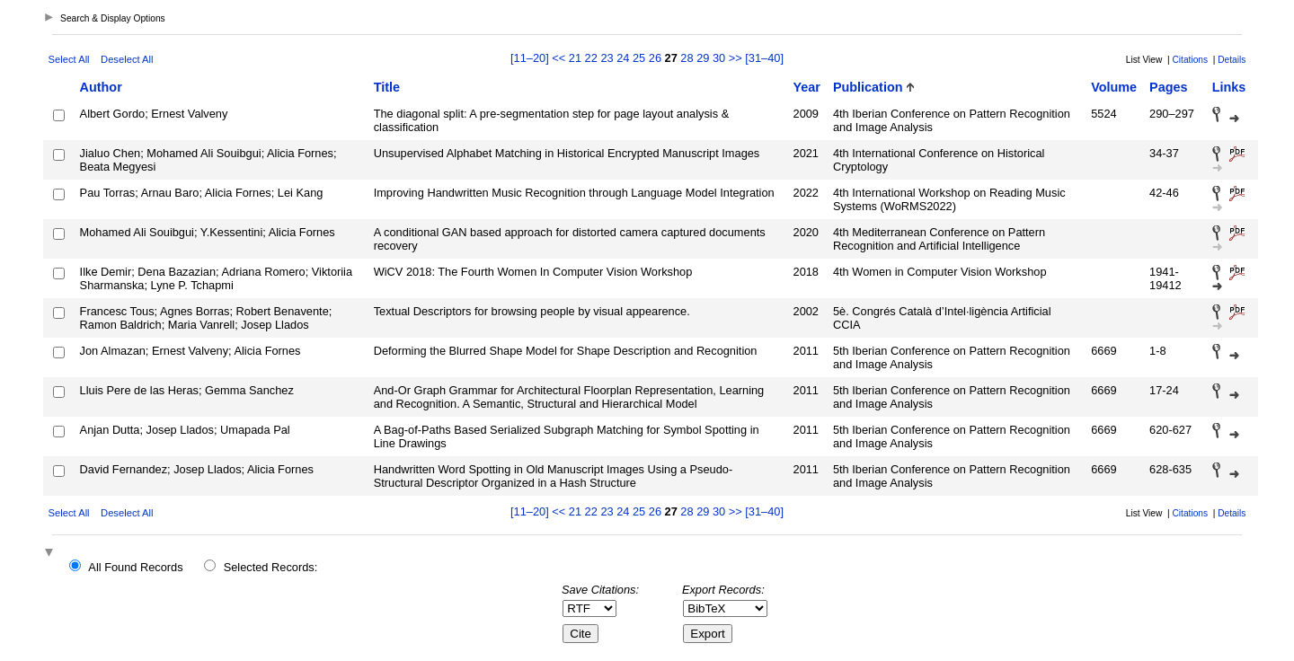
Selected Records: (271, 567)
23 (606, 58)
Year (806, 87)
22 (591, 58)
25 (639, 58)
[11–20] (531, 58)
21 (575, 58)
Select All (69, 59)
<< (558, 58)
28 (686, 58)
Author (101, 87)
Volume (1114, 87)
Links (1229, 87)
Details (1231, 60)
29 (702, 58)
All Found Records (135, 567)
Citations (1190, 60)
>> (735, 58)
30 (719, 58)
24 (622, 58)
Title (387, 87)
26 (655, 58)
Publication (868, 87)
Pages (1168, 87)
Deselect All (127, 59)
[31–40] (764, 58)
